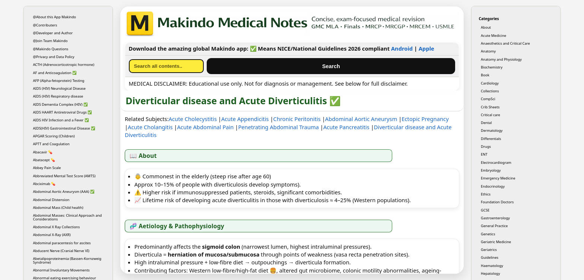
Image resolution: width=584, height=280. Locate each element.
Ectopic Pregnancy (425, 118)
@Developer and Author (53, 33)
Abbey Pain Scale (47, 167)
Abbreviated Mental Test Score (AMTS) (64, 176)
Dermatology (491, 130)
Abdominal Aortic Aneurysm (361, 118)
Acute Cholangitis (150, 127)
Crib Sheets (490, 107)
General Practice (494, 225)
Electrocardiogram (496, 162)
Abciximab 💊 (44, 183)
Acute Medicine (493, 35)
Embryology (491, 170)
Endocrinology (493, 186)
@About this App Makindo (54, 17)
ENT (484, 154)
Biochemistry (491, 67)
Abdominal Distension (51, 199)
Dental (486, 122)
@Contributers (45, 25)
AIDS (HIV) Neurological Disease (59, 88)
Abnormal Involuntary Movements (61, 270)
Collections (490, 91)
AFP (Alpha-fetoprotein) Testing (59, 80)
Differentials (491, 138)
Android (402, 48)
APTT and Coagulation (51, 143)
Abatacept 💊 (44, 160)
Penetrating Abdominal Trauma (278, 127)
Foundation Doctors (497, 202)
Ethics (486, 194)
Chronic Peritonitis (297, 118)
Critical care (490, 114)
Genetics (488, 234)
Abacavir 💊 (43, 152)
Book (485, 75)
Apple (426, 48)
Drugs (486, 146)
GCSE (485, 210)
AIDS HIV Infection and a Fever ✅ (61, 120)
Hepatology (490, 273)
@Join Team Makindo (50, 40)
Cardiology (490, 83)
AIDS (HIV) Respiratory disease (58, 96)
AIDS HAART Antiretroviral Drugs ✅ (62, 112)
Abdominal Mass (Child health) (58, 207)
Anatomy (488, 51)
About (486, 27)
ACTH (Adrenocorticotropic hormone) (64, 64)
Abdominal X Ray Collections (56, 227)
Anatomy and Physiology (501, 59)
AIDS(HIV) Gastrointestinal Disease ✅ (64, 128)
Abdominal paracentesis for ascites (62, 243)
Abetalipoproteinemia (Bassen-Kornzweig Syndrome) (67, 260)
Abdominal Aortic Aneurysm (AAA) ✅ (64, 191)
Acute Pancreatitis (346, 127)
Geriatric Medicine (496, 241)
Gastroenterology (495, 218)
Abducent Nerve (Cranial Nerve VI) (61, 250)
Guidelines (489, 257)
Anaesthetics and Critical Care (505, 43)
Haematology (492, 265)
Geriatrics (489, 249)
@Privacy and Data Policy (53, 56)
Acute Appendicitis (245, 118)
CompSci (488, 98)
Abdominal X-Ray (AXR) (52, 234)
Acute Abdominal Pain (205, 127)
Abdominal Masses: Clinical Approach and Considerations (67, 217)
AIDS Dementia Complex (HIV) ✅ (60, 104)
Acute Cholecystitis (193, 118)
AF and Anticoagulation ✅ (55, 72)
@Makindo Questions (51, 49)
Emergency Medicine (498, 178)
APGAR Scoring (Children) (54, 136)
